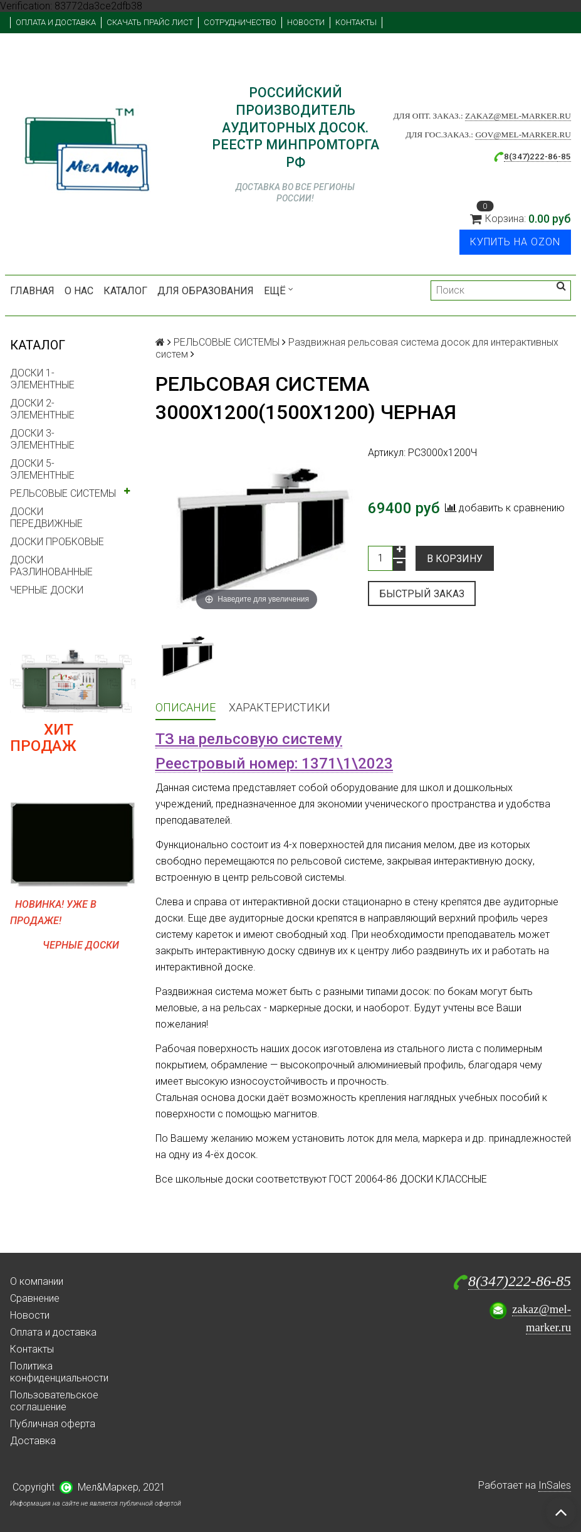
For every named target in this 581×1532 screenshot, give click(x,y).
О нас (79, 291)
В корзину (455, 559)
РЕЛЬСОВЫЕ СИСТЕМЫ (63, 493)
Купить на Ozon (515, 242)
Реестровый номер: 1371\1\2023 (274, 763)
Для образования (205, 291)
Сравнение (35, 1298)
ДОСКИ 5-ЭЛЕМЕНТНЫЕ (42, 469)
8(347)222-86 (531, 156)
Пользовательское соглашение (54, 1401)
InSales (554, 1485)
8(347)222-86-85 (519, 1281)
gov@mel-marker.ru (523, 134)
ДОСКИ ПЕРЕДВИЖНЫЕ (46, 517)
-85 (564, 156)
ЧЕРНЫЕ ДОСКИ (46, 590)
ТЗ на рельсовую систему (248, 739)
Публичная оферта (52, 1424)
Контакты (356, 22)
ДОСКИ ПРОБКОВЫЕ (57, 542)
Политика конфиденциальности (59, 1372)
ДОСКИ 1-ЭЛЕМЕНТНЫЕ (42, 379)
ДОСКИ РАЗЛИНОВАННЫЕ (51, 566)
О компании (36, 1281)
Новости (306, 22)
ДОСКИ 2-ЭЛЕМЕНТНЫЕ (42, 409)
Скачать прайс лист (150, 22)
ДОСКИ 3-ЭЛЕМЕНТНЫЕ (42, 439)
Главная (32, 291)
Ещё (278, 291)
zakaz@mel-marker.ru (518, 115)
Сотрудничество (240, 22)
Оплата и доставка (56, 22)
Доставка (33, 1441)
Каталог (125, 291)
